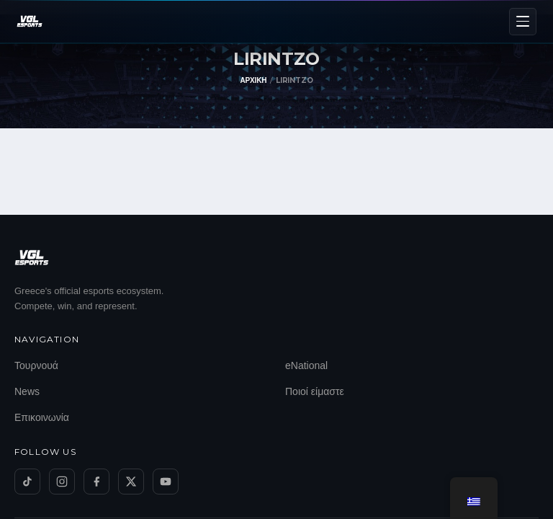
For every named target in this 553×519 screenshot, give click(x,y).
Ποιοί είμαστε (314, 391)
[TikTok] (27, 481)
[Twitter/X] (131, 481)
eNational (306, 365)
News (27, 391)
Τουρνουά (36, 365)
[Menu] (522, 21)
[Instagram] (62, 481)
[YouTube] (166, 481)
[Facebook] (96, 481)
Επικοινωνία (41, 417)
